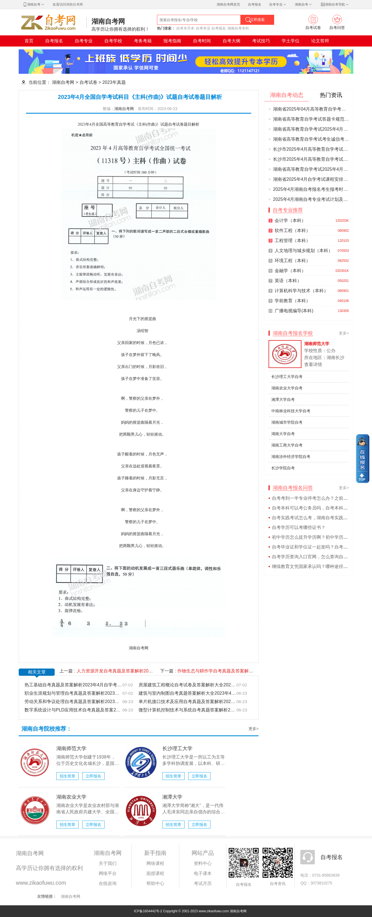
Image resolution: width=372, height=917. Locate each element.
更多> (253, 728)
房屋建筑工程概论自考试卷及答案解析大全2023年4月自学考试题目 (187, 684)
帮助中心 (155, 883)
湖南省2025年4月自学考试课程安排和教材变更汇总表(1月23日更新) (311, 179)
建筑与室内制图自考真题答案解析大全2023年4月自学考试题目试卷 (187, 693)
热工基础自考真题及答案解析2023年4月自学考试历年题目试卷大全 (73, 684)
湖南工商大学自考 (287, 445)
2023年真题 (114, 82)
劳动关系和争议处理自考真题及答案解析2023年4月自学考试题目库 (73, 701)
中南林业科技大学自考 (290, 411)
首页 (29, 40)
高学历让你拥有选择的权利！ (120, 29)
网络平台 (108, 873)
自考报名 (254, 4)
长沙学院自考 (283, 468)
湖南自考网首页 (228, 4)
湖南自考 (34, 4)
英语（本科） (288, 280)
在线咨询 (108, 883)
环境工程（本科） (292, 260)
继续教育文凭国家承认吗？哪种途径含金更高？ (319, 566)
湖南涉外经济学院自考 (290, 456)
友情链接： (47, 896)
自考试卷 (88, 82)
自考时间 (202, 40)
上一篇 (106, 671)
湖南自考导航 (334, 4)
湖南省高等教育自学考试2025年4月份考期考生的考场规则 (311, 169)
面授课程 (155, 873)
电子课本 (203, 873)
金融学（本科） (290, 270)
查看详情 (313, 364)
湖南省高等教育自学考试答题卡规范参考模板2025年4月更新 (311, 119)
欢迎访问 (68, 4)
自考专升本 (185, 28)
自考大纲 (231, 40)
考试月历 (203, 883)
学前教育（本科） (292, 300)
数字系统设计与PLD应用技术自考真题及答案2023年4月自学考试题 (73, 710)
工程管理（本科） (292, 240)
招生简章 (67, 776)
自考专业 (278, 4)
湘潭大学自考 (283, 399)
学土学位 (290, 40)
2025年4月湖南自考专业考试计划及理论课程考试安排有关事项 (311, 199)
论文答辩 (320, 40)
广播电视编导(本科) (294, 310)
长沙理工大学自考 (287, 376)
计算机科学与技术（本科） (301, 290)
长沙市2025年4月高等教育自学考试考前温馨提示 (311, 149)
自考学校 (113, 40)
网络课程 (155, 863)
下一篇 (207, 671)
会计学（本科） (290, 220)
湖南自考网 (108, 21)
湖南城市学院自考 (287, 422)
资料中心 (203, 863)
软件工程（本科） (292, 230)
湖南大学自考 (283, 433)
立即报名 (93, 776)
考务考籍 (143, 40)
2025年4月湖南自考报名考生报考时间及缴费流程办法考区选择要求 (311, 189)
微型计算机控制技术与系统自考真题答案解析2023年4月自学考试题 (187, 710)
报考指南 (172, 40)
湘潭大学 (172, 797)
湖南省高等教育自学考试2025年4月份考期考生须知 (311, 129)
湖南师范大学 (71, 748)
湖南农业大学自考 (287, 388)
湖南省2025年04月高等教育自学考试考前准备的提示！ (311, 109)
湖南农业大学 (71, 797)
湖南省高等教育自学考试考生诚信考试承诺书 (311, 139)
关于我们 (108, 863)
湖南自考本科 (238, 28)
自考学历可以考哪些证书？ (298, 527)
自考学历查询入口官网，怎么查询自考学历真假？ (321, 556)
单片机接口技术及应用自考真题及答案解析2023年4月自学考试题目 (187, 701)
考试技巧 (261, 40)
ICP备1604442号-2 (148, 911)
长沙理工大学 (177, 748)
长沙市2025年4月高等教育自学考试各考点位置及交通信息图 (311, 159)
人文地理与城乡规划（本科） (304, 250)
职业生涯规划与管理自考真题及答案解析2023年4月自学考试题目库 (73, 693)
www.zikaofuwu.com (41, 883)
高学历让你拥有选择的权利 (49, 868)
